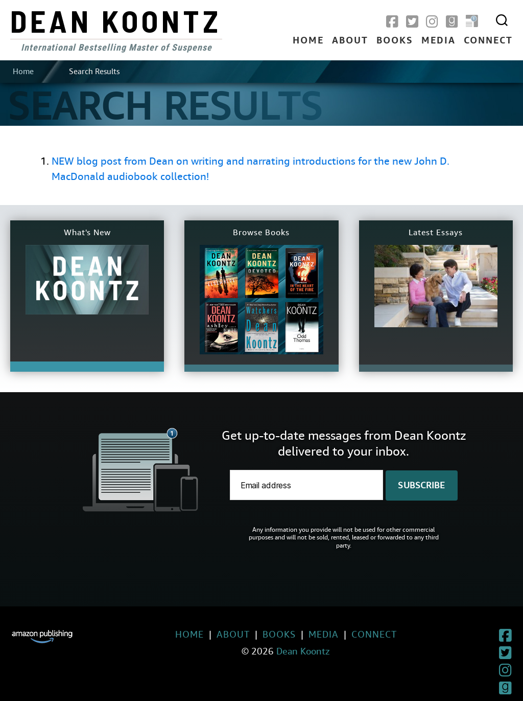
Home (308, 41)
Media (438, 41)
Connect (488, 41)
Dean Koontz (116, 20)
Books (394, 41)
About (350, 41)
